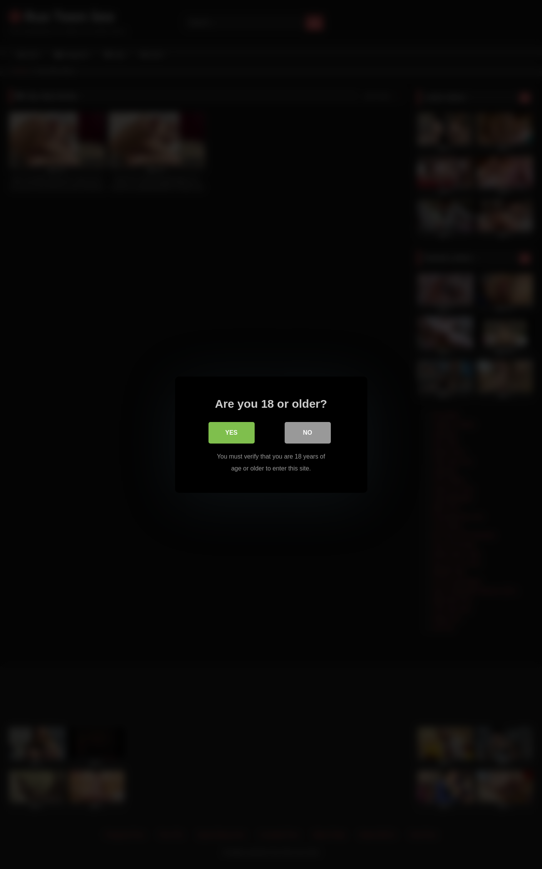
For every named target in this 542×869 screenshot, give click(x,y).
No (307, 432)
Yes (231, 432)
